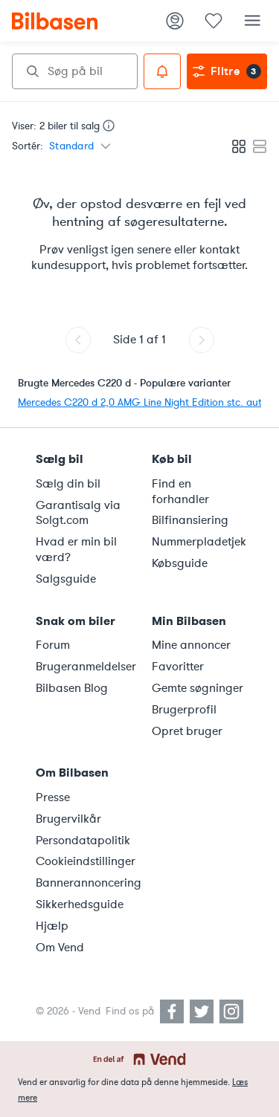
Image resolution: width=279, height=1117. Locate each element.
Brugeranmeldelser (85, 666)
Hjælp (52, 926)
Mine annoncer (191, 645)
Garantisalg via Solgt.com (78, 513)
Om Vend (60, 947)
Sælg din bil (68, 484)
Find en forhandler (180, 492)
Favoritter (178, 666)
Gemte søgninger (197, 688)
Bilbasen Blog (72, 688)
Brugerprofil (184, 710)
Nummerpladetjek (199, 542)
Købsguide (180, 563)
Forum (53, 645)
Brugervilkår (68, 819)
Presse (53, 797)
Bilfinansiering (190, 520)
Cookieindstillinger (85, 861)
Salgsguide (66, 579)
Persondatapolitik (83, 840)
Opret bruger (187, 731)
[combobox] (75, 71)
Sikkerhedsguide (80, 904)
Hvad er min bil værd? (76, 550)
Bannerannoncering (85, 883)
